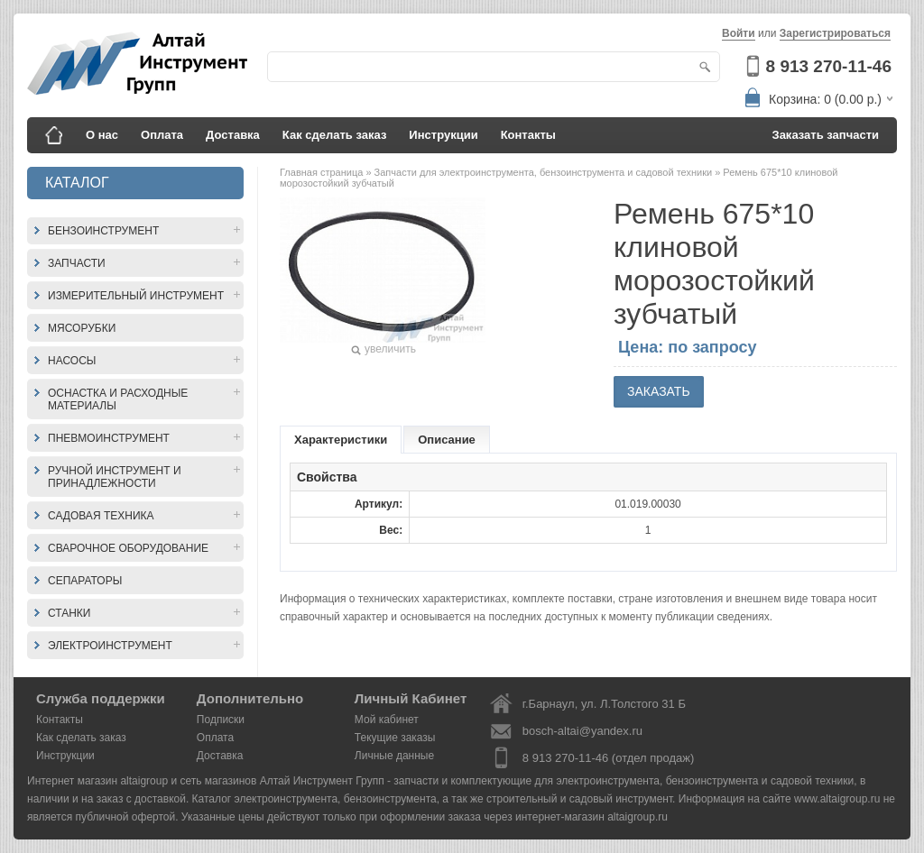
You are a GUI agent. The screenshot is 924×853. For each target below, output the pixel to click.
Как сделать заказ (334, 135)
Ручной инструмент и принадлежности (114, 477)
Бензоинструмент (103, 231)
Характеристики (340, 439)
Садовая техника (101, 515)
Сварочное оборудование (128, 548)
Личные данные (394, 755)
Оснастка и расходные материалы (118, 399)
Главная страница (322, 172)
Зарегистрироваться (835, 33)
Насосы (72, 360)
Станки (69, 613)
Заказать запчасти (826, 135)
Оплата (162, 135)
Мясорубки (82, 328)
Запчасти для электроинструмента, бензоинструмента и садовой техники (545, 172)
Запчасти (77, 263)
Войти (738, 33)
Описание (447, 439)
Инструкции (443, 135)
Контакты (528, 135)
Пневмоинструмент (109, 438)
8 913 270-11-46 (829, 66)
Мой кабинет (387, 719)
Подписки (221, 719)
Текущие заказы (395, 737)
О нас (102, 135)
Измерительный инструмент (136, 295)
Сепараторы (85, 580)
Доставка (233, 135)
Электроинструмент (110, 645)
